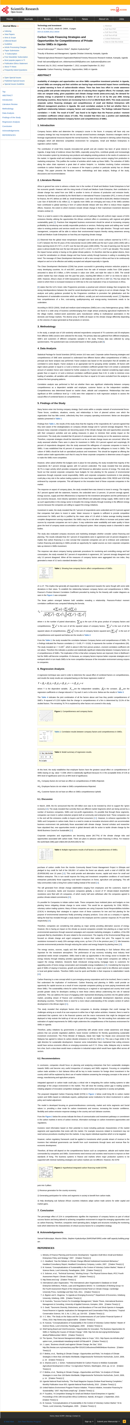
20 (39, 974)
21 (67, 1004)
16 (49, 921)
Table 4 (45, 697)
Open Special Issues (12, 78)
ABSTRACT (44, 75)
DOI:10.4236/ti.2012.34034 (48, 32)
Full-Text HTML (110, 32)
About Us (103, 19)
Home (9, 19)
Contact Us (76, 1416)
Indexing (7, 31)
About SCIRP (59, 1416)
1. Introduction (46, 125)
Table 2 (87, 635)
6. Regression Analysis (50, 668)
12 (71, 830)
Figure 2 (48, 1117)
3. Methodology (46, 326)
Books (47, 19)
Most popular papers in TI (14, 60)
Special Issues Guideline (13, 84)
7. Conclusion (45, 1210)
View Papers (9, 34)
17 (115, 941)
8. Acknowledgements (50, 1232)
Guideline (7, 44)
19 (106, 965)
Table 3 (120, 692)
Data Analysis (8, 113)
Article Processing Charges (14, 47)
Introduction (7, 100)
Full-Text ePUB (110, 35)
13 (64, 873)
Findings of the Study (11, 117)
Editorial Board (9, 41)
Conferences (66, 19)
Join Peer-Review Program (29, 1421)
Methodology (7, 109)
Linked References (111, 39)
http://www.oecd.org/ (51, 1280)
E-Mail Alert (9, 1421)
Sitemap (68, 1416)
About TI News (9, 67)
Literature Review (10, 104)
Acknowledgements (10, 131)
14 (97, 883)
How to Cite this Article (113, 42)
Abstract (107, 26)
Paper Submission (11, 50)
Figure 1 (50, 595)
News (85, 19)
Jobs (121, 19)
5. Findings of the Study (51, 403)
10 (47, 809)
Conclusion (7, 126)
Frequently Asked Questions (15, 70)
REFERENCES (45, 1248)
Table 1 (59, 419)
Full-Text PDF (109, 29)
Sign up (88, 1421)
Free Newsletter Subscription (15, 57)
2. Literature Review (49, 180)
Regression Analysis (11, 122)
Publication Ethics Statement (15, 63)
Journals (28, 19)
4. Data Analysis (46, 348)
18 (120, 944)
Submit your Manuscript (107, 1421)
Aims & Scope (9, 38)
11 (95, 818)
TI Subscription (10, 54)
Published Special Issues (14, 81)
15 (69, 897)
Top (3, 92)
